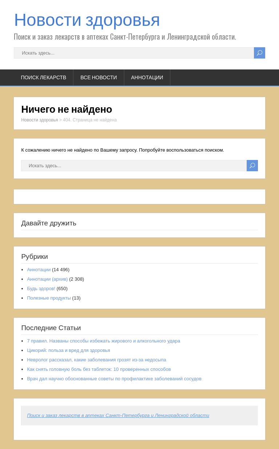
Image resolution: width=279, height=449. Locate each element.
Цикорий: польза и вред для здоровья (68, 350)
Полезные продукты (49, 298)
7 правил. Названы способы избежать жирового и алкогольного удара (103, 341)
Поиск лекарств (43, 77)
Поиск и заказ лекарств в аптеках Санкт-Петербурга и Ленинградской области (118, 415)
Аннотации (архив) (47, 279)
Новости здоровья (87, 20)
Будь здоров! (41, 288)
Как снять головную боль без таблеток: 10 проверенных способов (99, 369)
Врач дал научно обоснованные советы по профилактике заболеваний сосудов (114, 378)
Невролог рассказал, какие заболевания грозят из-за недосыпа (96, 359)
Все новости (98, 77)
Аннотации (147, 77)
